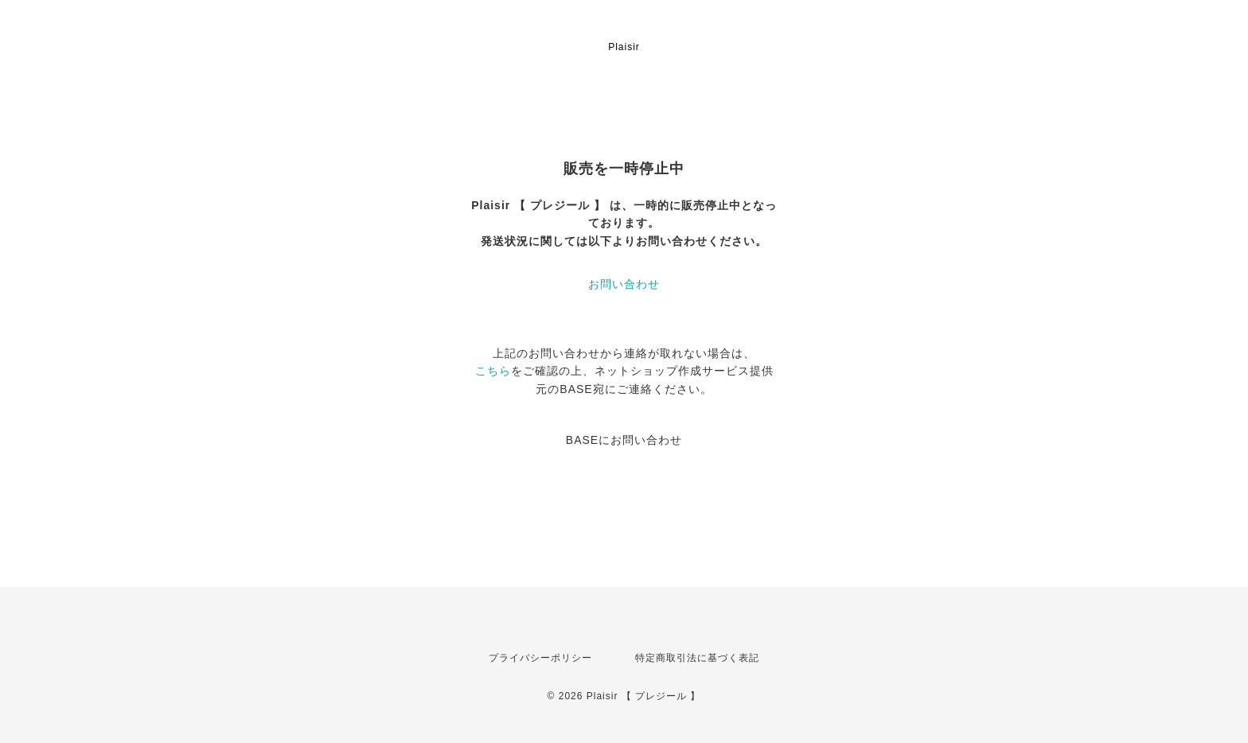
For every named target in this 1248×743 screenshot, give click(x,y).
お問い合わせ (624, 284)
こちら (493, 370)
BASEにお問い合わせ (624, 440)
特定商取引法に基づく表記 (697, 657)
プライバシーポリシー (540, 657)
